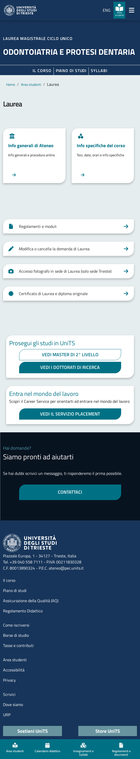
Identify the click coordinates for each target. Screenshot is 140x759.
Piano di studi (15, 590)
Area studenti (31, 84)
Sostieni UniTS (32, 731)
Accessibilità (13, 670)
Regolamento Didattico (23, 611)
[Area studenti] (119, 10)
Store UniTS (107, 731)
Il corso (42, 70)
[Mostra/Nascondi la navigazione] (131, 10)
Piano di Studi (71, 70)
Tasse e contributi (18, 645)
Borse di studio (16, 635)
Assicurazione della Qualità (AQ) (30, 601)
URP (6, 715)
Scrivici (9, 694)
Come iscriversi (16, 625)
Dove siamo (13, 704)
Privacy (9, 680)
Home (10, 84)
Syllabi (99, 70)
